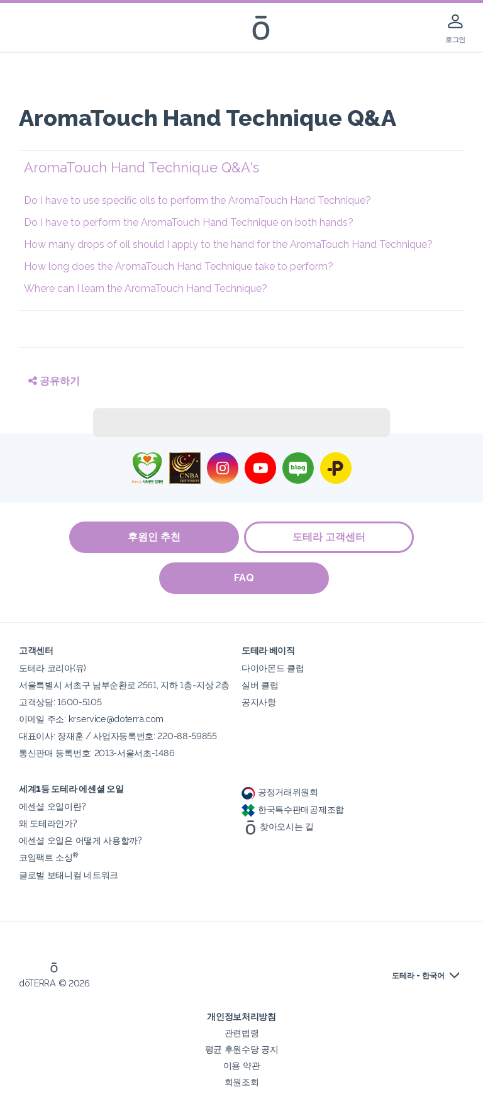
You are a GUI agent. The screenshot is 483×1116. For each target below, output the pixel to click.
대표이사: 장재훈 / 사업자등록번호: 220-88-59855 (118, 735)
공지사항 (259, 701)
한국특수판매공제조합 (293, 809)
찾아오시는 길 (278, 826)
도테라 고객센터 (329, 537)
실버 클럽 (260, 684)
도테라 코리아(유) (52, 667)
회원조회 (242, 1081)
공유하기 (54, 381)
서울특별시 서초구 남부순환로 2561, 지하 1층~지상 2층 (124, 684)
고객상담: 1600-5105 (60, 701)
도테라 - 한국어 (418, 975)
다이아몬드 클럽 (273, 667)
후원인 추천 (153, 537)
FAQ (245, 578)
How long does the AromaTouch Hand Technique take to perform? (178, 266)
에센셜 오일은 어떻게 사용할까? (80, 840)
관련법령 (242, 1032)
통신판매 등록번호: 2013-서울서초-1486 (96, 752)
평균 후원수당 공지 (242, 1049)
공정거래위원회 (280, 791)
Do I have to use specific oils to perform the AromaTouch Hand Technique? (197, 200)
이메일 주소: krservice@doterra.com (91, 718)
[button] (244, 167)
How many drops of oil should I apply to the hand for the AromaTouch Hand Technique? (228, 244)
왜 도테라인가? (48, 823)
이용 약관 (241, 1065)
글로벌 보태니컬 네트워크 (68, 874)
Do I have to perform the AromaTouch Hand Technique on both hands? (188, 222)
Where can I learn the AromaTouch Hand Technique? (145, 288)
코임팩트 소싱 (48, 857)
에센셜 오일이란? (52, 806)
